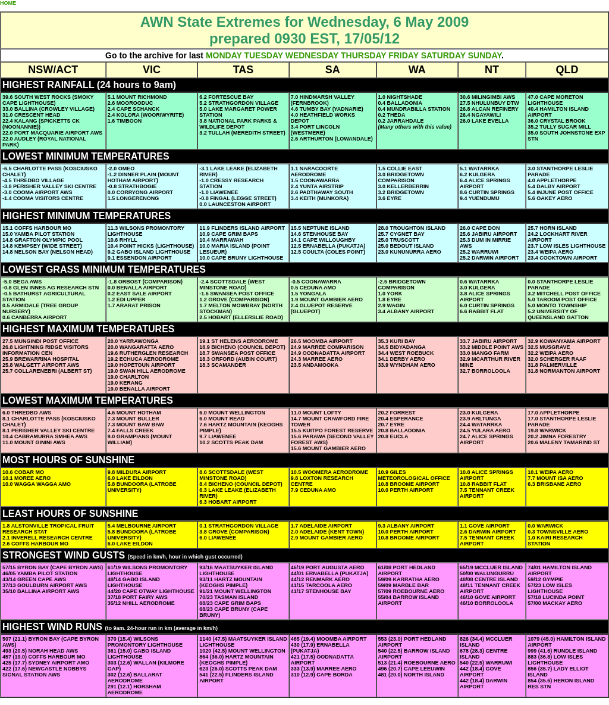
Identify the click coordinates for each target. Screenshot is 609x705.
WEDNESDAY (311, 55)
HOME (8, 3)
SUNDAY (484, 55)
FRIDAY (403, 55)
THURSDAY (363, 55)
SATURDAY (443, 55)
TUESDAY (263, 55)
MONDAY (224, 55)
